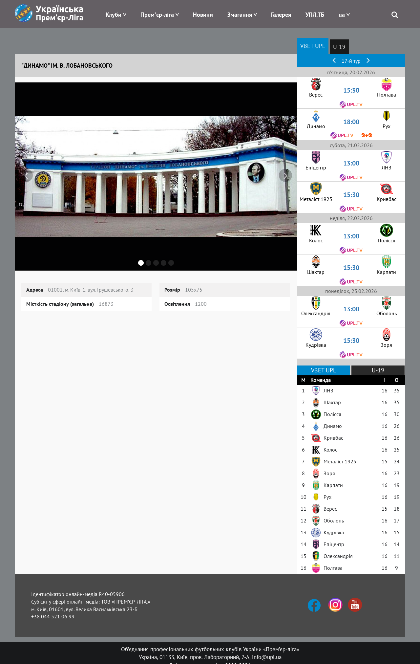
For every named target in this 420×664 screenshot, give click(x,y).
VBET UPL (312, 46)
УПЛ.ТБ (314, 14)
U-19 (339, 47)
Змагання (239, 14)
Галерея (281, 14)
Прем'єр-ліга (157, 14)
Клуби (113, 14)
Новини (203, 14)
